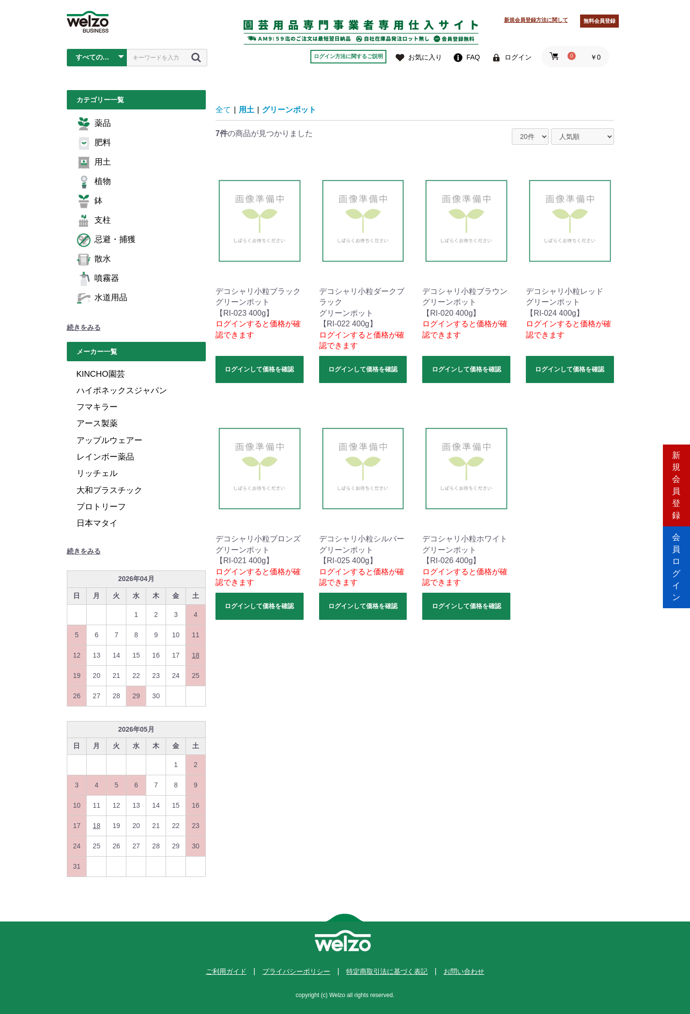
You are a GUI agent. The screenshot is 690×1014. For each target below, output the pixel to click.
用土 (94, 162)
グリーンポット (289, 110)
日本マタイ (97, 523)
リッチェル (97, 473)
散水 (94, 259)
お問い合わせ (464, 971)
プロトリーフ (101, 506)
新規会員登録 (676, 465)
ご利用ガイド (226, 971)
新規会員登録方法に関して (536, 20)
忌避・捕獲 (106, 240)
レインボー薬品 (105, 456)
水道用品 (102, 298)
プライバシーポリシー (296, 971)
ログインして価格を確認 (259, 369)
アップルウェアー (109, 440)
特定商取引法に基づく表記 (387, 971)
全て (223, 110)
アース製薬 (97, 423)
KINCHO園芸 (101, 374)
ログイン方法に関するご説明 (348, 56)
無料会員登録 (599, 21)
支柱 (94, 221)
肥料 (94, 143)
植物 (94, 182)
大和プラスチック (109, 490)
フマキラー (97, 407)
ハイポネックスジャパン (122, 390)
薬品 (94, 124)
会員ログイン (676, 548)
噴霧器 (98, 279)
